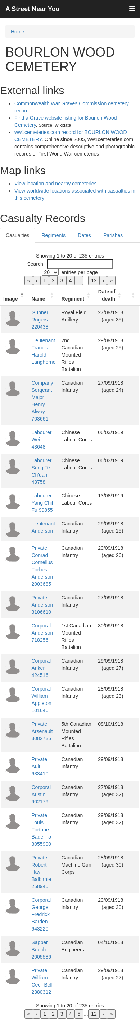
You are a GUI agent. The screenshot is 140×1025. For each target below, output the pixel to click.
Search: (35, 264)
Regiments (53, 235)
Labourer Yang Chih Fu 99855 (42, 503)
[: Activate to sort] (133, 295)
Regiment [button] (72, 299)
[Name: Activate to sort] (43, 295)
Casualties (17, 235)
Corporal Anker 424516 (41, 668)
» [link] (111, 280)
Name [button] (38, 299)
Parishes (113, 235)
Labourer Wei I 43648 (41, 440)
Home (17, 31)
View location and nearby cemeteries (55, 183)
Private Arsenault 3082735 (42, 731)
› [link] (103, 280)
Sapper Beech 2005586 (41, 950)
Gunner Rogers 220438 (39, 320)
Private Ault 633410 (39, 766)
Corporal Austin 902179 (41, 794)
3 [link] (61, 280)
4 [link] (70, 280)
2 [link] (53, 280)
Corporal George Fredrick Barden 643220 (41, 914)
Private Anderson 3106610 (42, 605)
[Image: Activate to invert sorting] (14, 295)
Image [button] (10, 299)
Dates (84, 235)
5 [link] (78, 280)
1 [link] (44, 280)
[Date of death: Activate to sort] (110, 295)
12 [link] (94, 280)
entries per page (79, 272)
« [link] (28, 280)
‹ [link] (37, 280)
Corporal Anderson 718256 (42, 633)
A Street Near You (32, 9)
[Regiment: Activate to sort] (76, 295)
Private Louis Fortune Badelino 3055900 (41, 829)
